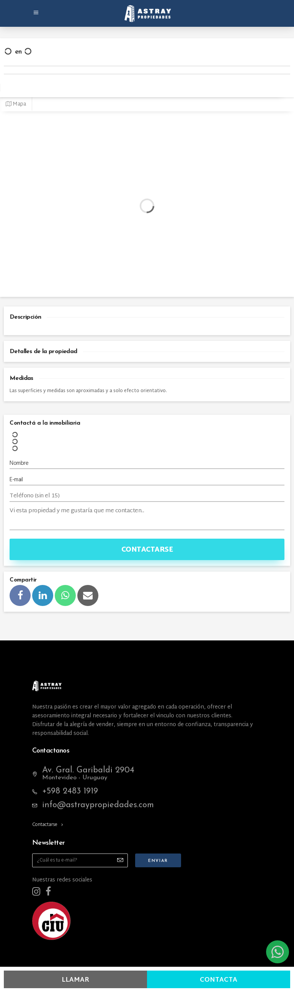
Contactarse (147, 550)
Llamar (75, 980)
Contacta (218, 980)
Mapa (16, 104)
